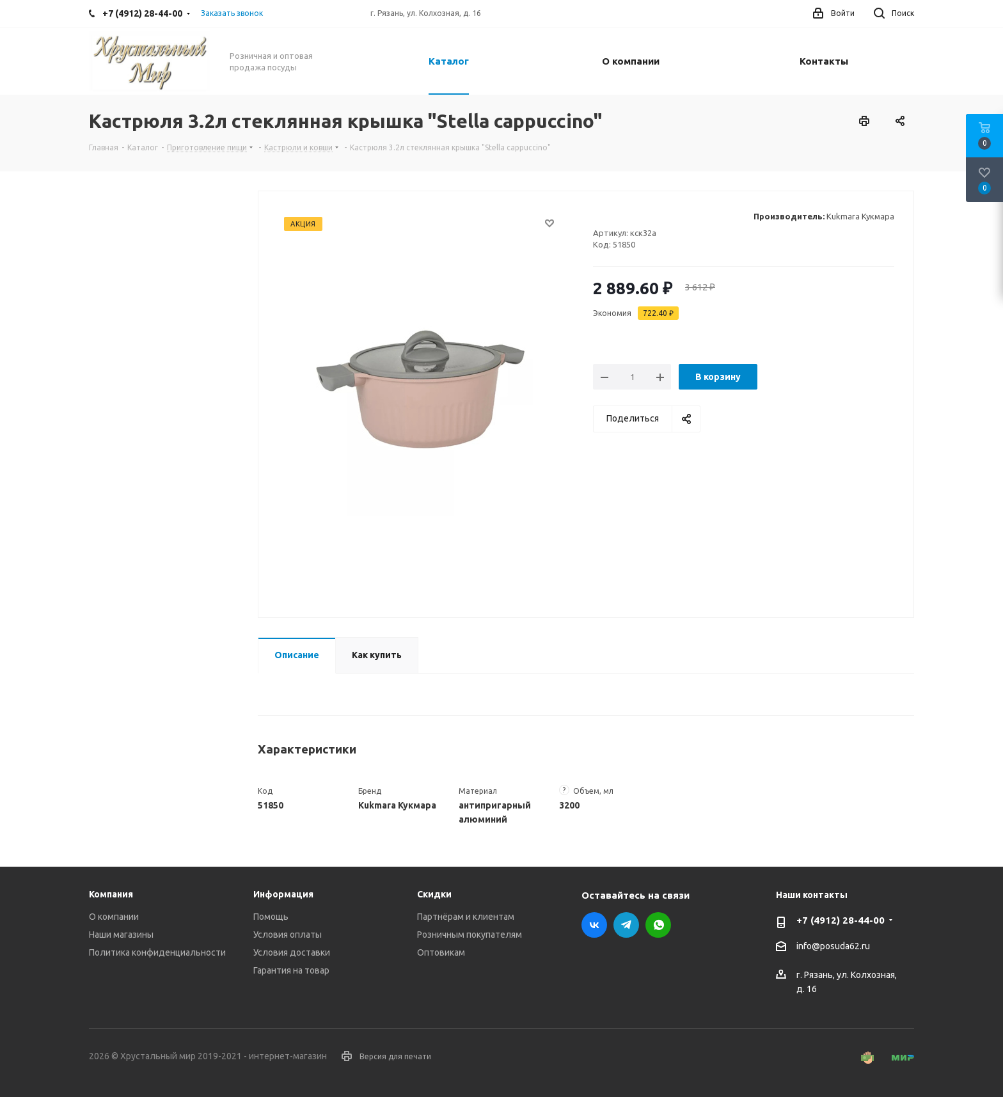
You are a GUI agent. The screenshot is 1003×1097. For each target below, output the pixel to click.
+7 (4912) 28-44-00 (840, 920)
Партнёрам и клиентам (465, 917)
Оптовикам (441, 952)
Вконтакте (594, 925)
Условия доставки (291, 952)
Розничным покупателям (469, 934)
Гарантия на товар (291, 970)
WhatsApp (658, 925)
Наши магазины (121, 934)
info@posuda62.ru (833, 947)
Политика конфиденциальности (157, 952)
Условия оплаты (287, 934)
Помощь (270, 917)
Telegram (626, 925)
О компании (114, 917)
